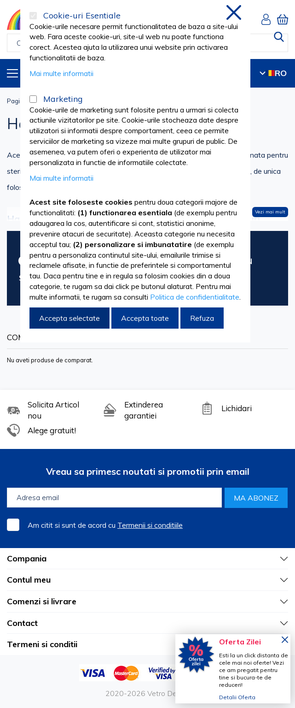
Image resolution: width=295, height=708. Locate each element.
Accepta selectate (69, 318)
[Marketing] (33, 99)
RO (273, 73)
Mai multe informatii (61, 73)
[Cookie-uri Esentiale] (33, 15)
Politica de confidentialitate (194, 296)
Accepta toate (145, 318)
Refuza (202, 318)
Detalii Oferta (237, 697)
